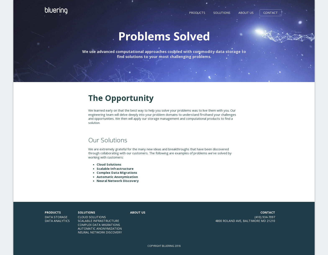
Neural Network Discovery (118, 181)
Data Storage (56, 217)
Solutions (221, 13)
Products (197, 13)
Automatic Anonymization (117, 177)
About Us (246, 13)
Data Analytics (57, 221)
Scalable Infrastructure (115, 168)
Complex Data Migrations (117, 172)
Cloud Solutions (109, 164)
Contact (270, 13)
